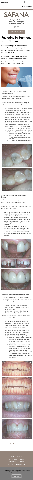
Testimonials (13, 462)
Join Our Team (20, 464)
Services (20, 456)
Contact (10, 464)
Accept (16, 476)
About (12, 456)
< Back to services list (8, 444)
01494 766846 (28, 6)
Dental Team (13, 459)
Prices (22, 462)
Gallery (22, 459)
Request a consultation (16, 31)
